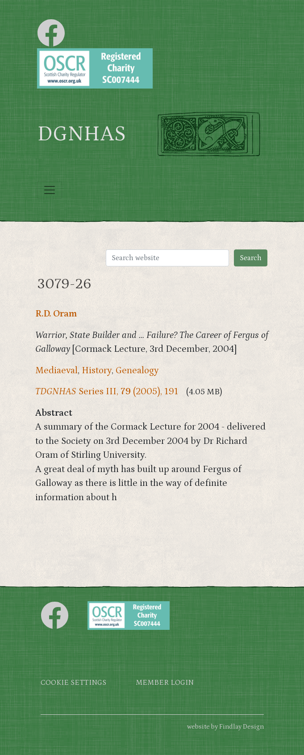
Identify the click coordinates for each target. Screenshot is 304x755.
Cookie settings (73, 683)
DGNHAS (81, 134)
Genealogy (137, 370)
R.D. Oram (56, 313)
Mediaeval (56, 370)
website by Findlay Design (225, 726)
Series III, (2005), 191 (106, 391)
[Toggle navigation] (49, 190)
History (97, 370)
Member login (165, 683)
